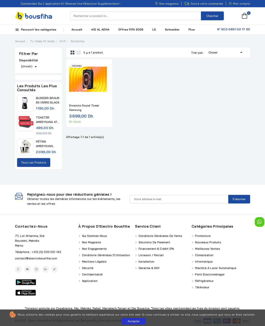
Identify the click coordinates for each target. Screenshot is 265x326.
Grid (73, 52)
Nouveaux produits (207, 242)
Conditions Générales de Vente (160, 236)
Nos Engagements (94, 248)
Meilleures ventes (207, 248)
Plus (191, 29)
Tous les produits (33, 162)
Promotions (202, 236)
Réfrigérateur (204, 281)
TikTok (54, 269)
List (79, 52)
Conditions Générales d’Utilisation (105, 255)
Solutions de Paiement (154, 242)
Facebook (18, 269)
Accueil (77, 29)
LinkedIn (45, 269)
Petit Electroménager (209, 274)
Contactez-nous (31, 226)
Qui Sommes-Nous (94, 236)
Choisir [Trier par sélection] (226, 52)
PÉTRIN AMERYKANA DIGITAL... (44, 144)
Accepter (134, 321)
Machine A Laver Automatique (215, 268)
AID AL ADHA (100, 29)
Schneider (172, 29)
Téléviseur (201, 287)
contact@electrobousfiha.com (36, 258)
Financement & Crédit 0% (156, 248)
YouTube (27, 269)
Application (89, 281)
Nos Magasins (91, 242)
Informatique (203, 261)
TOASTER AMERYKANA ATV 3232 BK (47, 120)
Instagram (36, 269)
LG (154, 29)
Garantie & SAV (149, 268)
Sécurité (87, 268)
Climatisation (204, 255)
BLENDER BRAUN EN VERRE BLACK (48, 100)
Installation (146, 261)
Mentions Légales (93, 261)
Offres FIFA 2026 (130, 29)
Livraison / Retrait (151, 255)
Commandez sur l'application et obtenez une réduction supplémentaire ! (67, 3)
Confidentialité (91, 274)
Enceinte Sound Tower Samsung (84, 108)
